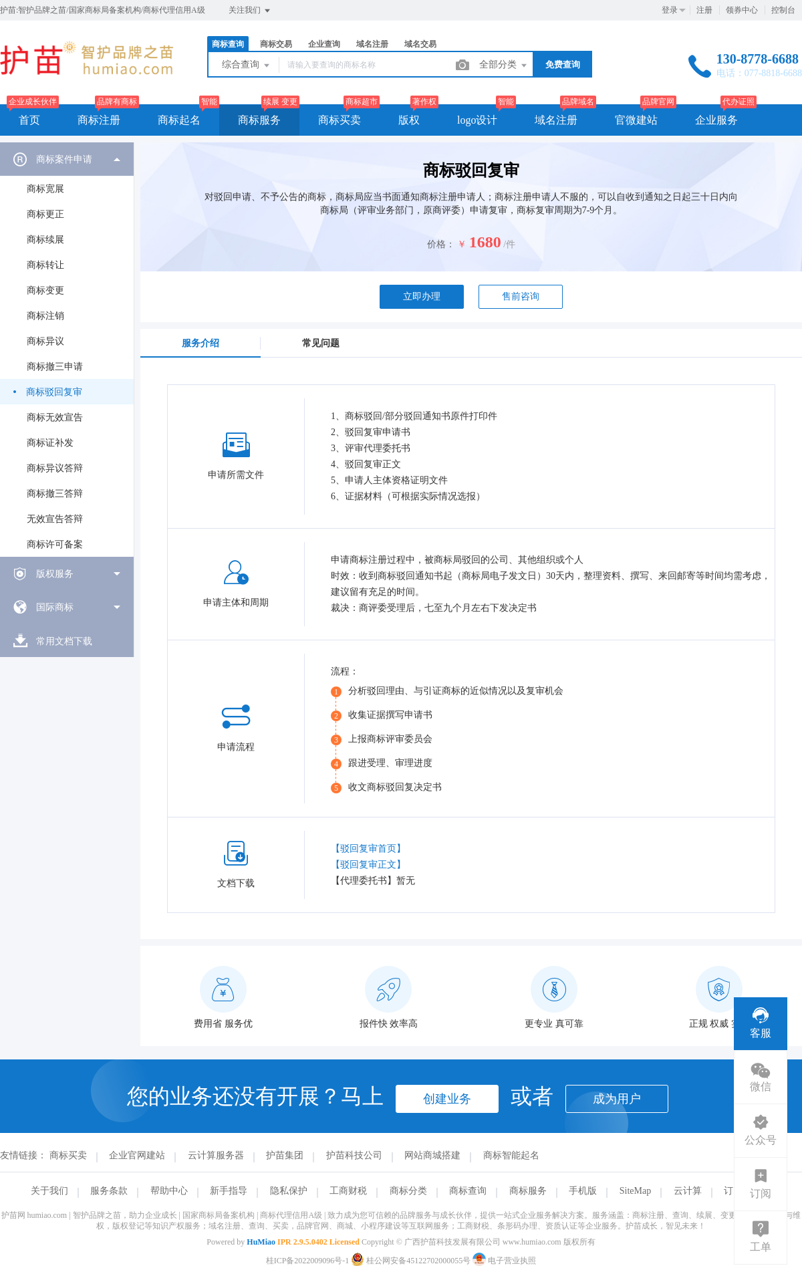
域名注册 (372, 44)
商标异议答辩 (55, 468)
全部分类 (504, 65)
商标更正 (45, 214)
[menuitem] (67, 349)
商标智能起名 (511, 1155)
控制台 (783, 10)
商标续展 (45, 240)
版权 (409, 120)
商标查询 (228, 44)
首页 (29, 120)
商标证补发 (50, 443)
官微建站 (636, 120)
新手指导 (228, 1191)
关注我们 (250, 11)
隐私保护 (288, 1191)
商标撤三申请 (55, 367)
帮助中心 (169, 1191)
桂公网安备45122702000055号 (412, 1260)
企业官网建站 (137, 1155)
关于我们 (49, 1191)
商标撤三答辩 (55, 494)
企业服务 (716, 120)
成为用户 (617, 1099)
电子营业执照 (504, 1260)
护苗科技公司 (354, 1155)
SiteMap (635, 1191)
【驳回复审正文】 (368, 865)
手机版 (583, 1191)
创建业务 (447, 1099)
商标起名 (179, 120)
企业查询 (324, 44)
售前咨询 (520, 296)
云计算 (688, 1191)
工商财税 (348, 1191)
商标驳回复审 (54, 392)
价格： (441, 244)
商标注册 (99, 120)
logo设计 (477, 120)
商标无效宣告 (55, 417)
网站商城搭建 (432, 1155)
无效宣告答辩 (55, 519)
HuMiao (261, 1242)
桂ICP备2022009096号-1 (308, 1260)
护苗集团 (284, 1155)
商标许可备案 (55, 544)
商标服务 (259, 120)
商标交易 (276, 44)
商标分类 (408, 1191)
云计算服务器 (216, 1155)
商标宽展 (45, 189)
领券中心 (742, 10)
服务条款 (109, 1191)
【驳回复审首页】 (368, 849)
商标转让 (45, 265)
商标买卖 (339, 120)
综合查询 (246, 65)
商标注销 (45, 316)
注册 (704, 10)
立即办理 (421, 296)
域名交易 (420, 44)
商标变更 (45, 290)
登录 (670, 10)
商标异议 (45, 341)
